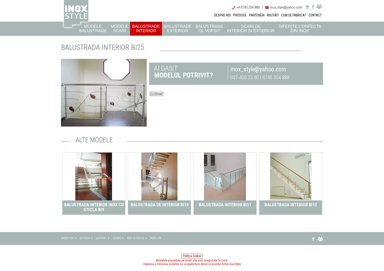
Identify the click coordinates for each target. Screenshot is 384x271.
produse (85, 238)
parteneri (101, 238)
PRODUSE (240, 15)
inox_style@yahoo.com (286, 7)
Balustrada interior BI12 (292, 204)
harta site (155, 238)
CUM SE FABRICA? (293, 15)
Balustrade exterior (178, 28)
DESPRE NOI (222, 15)
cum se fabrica (135, 238)
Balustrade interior (146, 28)
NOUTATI (273, 15)
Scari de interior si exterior (251, 28)
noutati (117, 238)
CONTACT (315, 15)
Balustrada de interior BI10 (161, 204)
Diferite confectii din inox (299, 28)
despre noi (67, 238)
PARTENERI (256, 15)
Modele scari (119, 28)
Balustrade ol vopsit (209, 28)
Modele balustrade (93, 28)
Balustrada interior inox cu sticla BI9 (95, 207)
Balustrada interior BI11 (226, 204)
